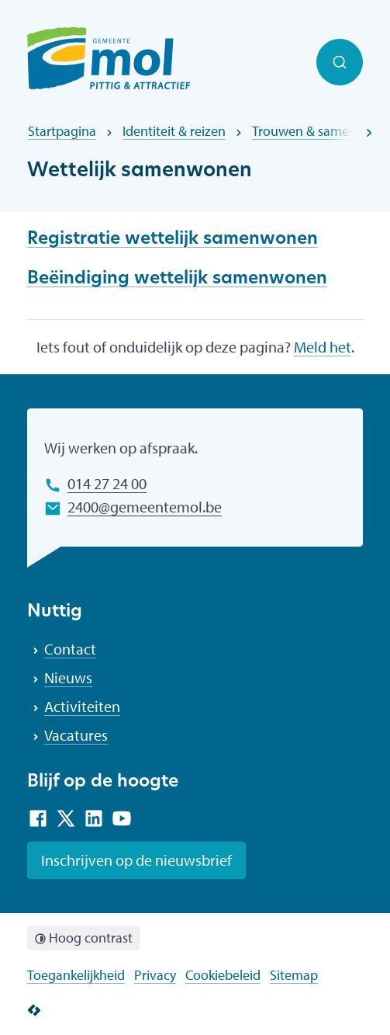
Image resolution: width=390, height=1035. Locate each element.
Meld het (322, 346)
